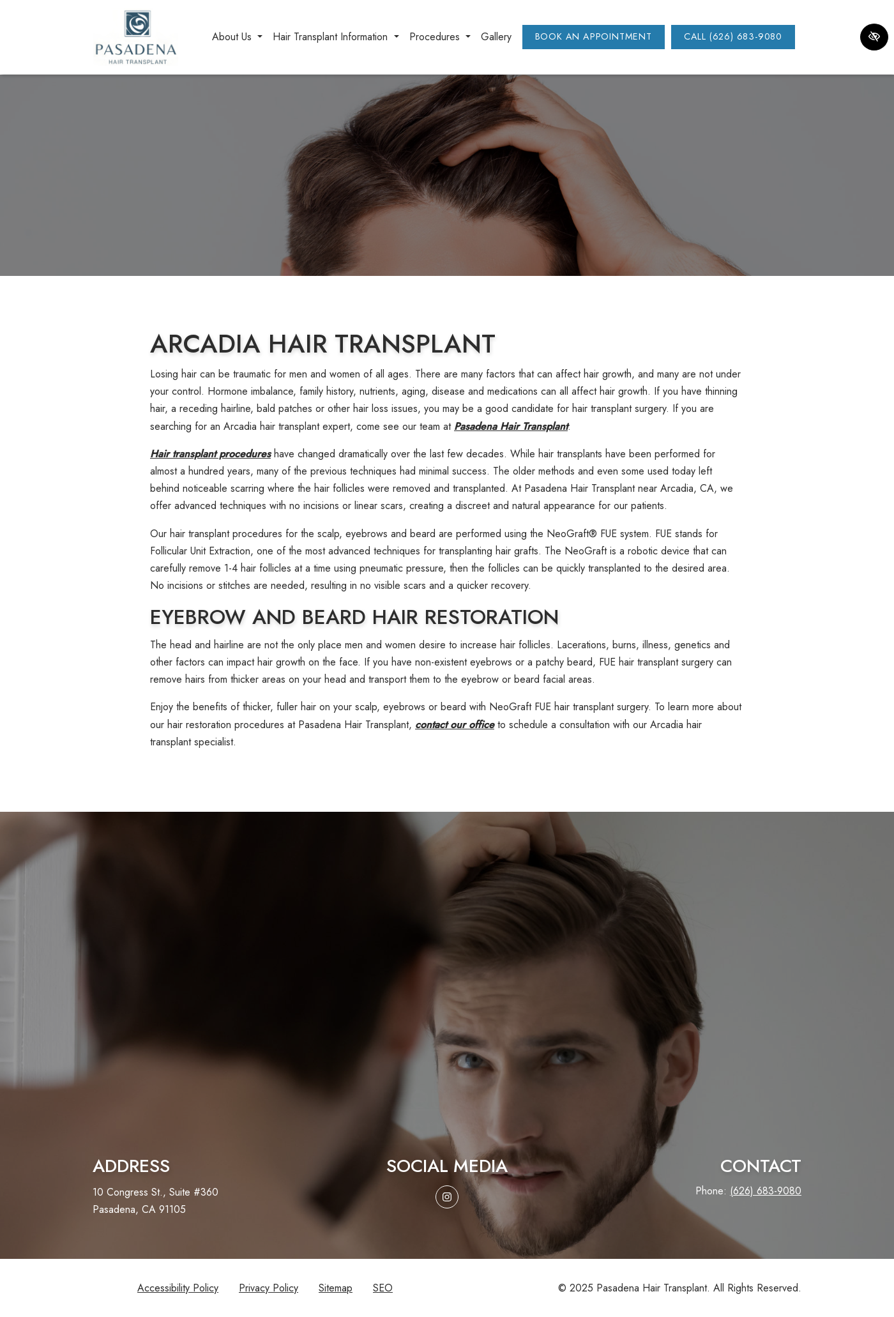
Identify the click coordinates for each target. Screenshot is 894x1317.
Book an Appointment (593, 36)
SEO (383, 1288)
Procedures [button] (440, 36)
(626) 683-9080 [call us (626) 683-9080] (765, 1191)
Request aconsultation (447, 1066)
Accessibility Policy (177, 1288)
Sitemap (335, 1288)
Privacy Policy (268, 1288)
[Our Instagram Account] (447, 1196)
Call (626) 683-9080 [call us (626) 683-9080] (733, 36)
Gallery (496, 36)
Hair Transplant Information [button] (335, 36)
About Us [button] (237, 36)
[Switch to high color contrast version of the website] (874, 37)
